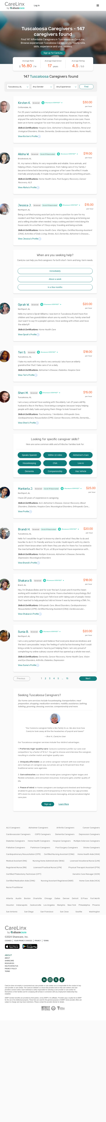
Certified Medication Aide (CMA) (20, 881)
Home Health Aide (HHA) (89, 854)
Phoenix (96, 905)
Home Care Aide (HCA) (89, 881)
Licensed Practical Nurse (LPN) (47, 867)
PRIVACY (38, 940)
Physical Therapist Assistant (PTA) (84, 867)
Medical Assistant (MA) (16, 861)
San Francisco (46, 912)
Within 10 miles (55, 455)
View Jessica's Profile (29, 238)
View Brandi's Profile (29, 562)
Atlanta (9, 898)
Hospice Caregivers (62, 841)
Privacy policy (11, 968)
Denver (66, 898)
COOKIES (8, 940)
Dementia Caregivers (64, 834)
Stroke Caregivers (91, 847)
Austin (18, 898)
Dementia (29, 471)
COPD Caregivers (43, 834)
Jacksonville (35, 905)
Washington (94, 912)
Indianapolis (21, 905)
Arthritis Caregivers (65, 828)
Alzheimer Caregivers (38, 828)
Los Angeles (49, 905)
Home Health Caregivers (39, 841)
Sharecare (9, 961)
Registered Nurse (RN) (16, 867)
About (7, 958)
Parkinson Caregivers (40, 847)
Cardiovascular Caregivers (18, 834)
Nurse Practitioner (14, 887)
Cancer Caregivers (91, 828)
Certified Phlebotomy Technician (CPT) (23, 874)
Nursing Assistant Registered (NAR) (57, 881)
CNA (55, 463)
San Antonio (11, 912)
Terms (7, 971)
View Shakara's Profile (30, 614)
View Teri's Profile (27, 375)
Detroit (75, 898)
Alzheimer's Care (81, 455)
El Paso (84, 898)
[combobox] (8, 87)
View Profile (25, 511)
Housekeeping (29, 463)
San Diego (29, 912)
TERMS (46, 940)
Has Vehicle (80, 471)
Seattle (79, 912)
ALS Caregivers (13, 828)
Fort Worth (95, 898)
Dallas (57, 898)
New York (72, 905)
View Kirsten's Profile (29, 136)
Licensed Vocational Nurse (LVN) (85, 861)
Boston (27, 898)
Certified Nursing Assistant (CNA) (59, 854)
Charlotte (37, 898)
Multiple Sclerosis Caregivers (87, 841)
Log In (37, 5)
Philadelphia (84, 905)
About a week (55, 279)
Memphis (61, 905)
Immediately (55, 271)
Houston (10, 905)
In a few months (55, 287)
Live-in (81, 463)
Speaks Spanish (29, 455)
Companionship (55, 471)
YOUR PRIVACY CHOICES (23, 940)
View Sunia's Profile (28, 665)
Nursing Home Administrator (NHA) (48, 861)
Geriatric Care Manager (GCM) (86, 874)
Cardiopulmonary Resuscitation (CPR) (23, 854)
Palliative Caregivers (15, 847)
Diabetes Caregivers (15, 841)
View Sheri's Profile (28, 422)
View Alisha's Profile (28, 187)
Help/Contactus (11, 966)
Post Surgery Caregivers (67, 847)
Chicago (48, 898)
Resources (9, 963)
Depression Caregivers (89, 834)
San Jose (64, 912)
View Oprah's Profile (28, 334)
